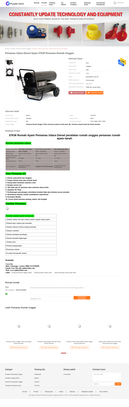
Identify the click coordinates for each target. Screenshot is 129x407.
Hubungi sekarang (95, 93)
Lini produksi (67, 374)
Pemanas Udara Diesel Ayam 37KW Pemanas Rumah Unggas (49, 48)
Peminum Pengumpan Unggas (14, 382)
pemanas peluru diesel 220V (43, 272)
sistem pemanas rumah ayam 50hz (65, 272)
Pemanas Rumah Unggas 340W (21, 272)
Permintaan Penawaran (100, 3)
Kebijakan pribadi (87, 391)
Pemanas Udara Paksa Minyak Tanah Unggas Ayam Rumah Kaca (79, 342)
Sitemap (72, 391)
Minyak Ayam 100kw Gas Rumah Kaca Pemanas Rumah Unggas (110, 342)
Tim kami (36, 385)
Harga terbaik (77, 93)
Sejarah (36, 378)
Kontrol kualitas (73, 3)
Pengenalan (37, 374)
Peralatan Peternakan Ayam (13, 385)
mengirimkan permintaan (82, 297)
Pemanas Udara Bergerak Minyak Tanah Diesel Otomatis (49, 342)
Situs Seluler (103, 391)
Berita (61, 391)
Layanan (36, 382)
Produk (44, 3)
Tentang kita (49, 391)
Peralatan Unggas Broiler (12, 378)
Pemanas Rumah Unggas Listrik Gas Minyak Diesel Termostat (18, 342)
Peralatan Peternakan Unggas (13, 374)
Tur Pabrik (63, 3)
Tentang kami (52, 3)
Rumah (36, 3)
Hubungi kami (87, 3)
